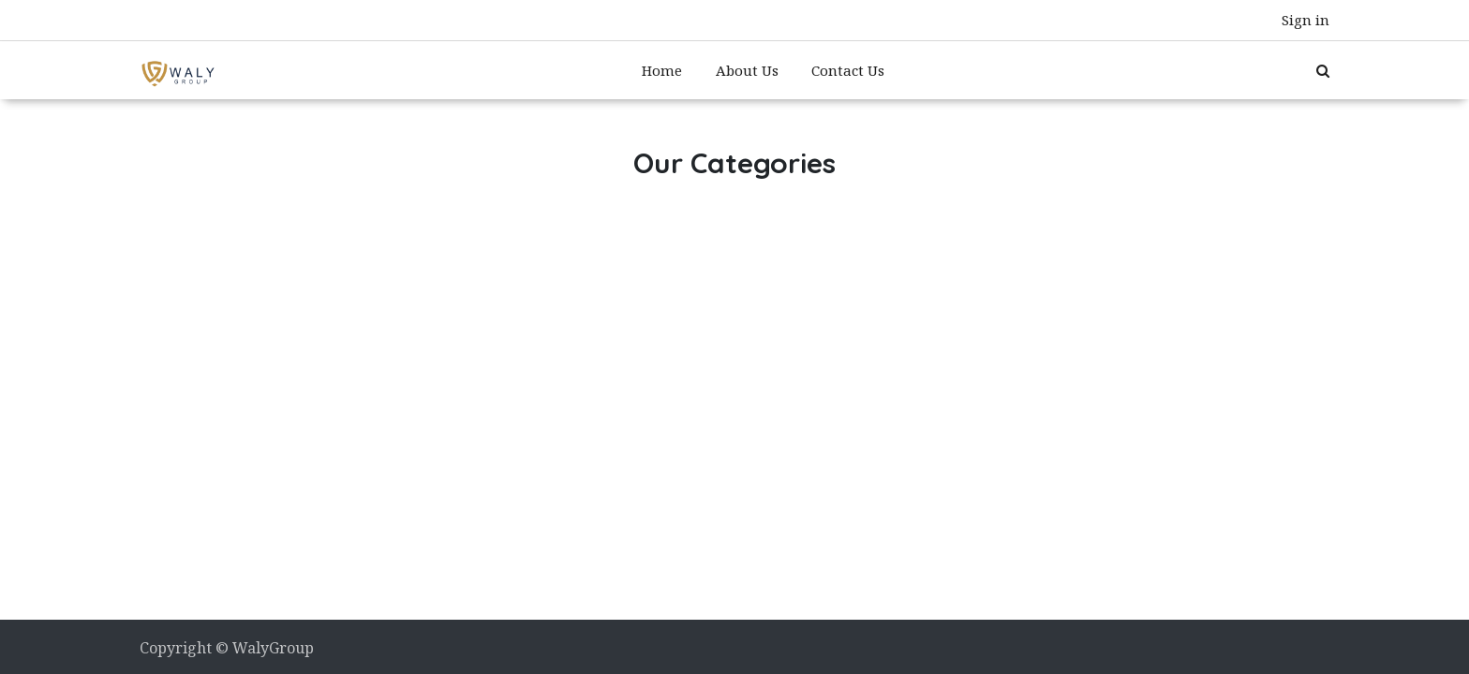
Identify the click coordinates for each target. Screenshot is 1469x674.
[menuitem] (662, 70)
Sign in (1305, 19)
